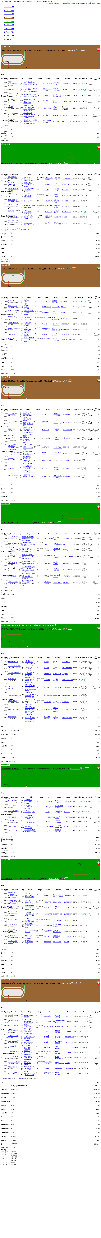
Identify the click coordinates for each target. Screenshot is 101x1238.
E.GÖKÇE (64, 301)
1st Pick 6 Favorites (82, 3)
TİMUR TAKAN (55, 556)
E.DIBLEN (66, 447)
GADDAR (27, 331)
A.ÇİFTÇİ (66, 563)
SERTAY (26, 308)
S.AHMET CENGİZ (56, 907)
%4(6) (83, 931)
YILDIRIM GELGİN (56, 429)
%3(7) (83, 108)
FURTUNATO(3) (13, 216)
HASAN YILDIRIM (65, 108)
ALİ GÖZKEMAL (56, 329)
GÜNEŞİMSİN (28, 217)
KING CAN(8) (12, 421)
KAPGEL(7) (11, 316)
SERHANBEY (28, 1028)
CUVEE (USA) (27, 113)
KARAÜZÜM (28, 183)
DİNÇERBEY (28, 218)
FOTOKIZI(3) (12, 817)
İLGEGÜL (28, 812)
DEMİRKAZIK (29, 897)
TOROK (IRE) (27, 99)
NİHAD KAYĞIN (58, 920)
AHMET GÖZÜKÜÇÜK (59, 1062)
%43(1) (83, 914)
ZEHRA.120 (27, 1026)
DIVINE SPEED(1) (13, 452)
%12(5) (83, 446)
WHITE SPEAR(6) (13, 709)
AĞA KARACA (30, 812)
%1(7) (83, 925)
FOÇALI (27, 932)
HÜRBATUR (27, 325)
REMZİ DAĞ (56, 307)
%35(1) (84, 537)
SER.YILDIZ (47, 582)
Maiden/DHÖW (6, 163)
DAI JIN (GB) (27, 457)
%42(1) (83, 301)
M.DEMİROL (66, 206)
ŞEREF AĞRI (57, 902)
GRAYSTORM (26, 542)
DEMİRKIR (27, 197)
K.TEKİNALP (65, 318)
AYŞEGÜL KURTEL (58, 811)
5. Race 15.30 (9, 21)
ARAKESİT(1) (12, 200)
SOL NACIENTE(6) (12, 562)
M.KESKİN (45, 334)
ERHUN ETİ (56, 695)
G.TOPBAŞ (66, 583)
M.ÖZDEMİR (47, 120)
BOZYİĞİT (28, 805)
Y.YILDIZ (65, 190)
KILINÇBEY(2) (12, 300)
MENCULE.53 (28, 1042)
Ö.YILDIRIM (48, 695)
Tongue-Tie (17, 185)
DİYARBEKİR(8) (13, 1046)
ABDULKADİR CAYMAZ (60, 1021)
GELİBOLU (28, 800)
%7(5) (83, 318)
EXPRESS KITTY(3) (11, 106)
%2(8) (83, 217)
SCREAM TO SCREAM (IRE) (29, 720)
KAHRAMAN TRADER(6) (12, 445)
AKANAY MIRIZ (56, 83)
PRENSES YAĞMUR (29, 121)
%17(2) (84, 1032)
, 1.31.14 (57, 381)
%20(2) (83, 688)
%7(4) (83, 312)
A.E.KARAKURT (67, 121)
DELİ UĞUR (27, 215)
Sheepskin (13, 440)
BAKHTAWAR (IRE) (28, 544)
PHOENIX (28, 667)
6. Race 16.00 (9, 25)
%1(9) (83, 936)
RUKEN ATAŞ (57, 115)
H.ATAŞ (64, 115)
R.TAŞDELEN (66, 195)
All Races (7, 39)
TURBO (26, 311)
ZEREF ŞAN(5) (12, 306)
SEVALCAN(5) (12, 800)
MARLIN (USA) (30, 663)
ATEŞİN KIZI (29, 662)
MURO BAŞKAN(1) (14, 328)
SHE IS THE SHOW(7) (11, 429)
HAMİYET (28, 822)
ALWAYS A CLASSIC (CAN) (28, 471)
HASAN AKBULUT (56, 667)
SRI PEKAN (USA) (29, 696)
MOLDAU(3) (12, 468)
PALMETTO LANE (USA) (27, 459)
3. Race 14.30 (9, 14)
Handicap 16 (5, 523)
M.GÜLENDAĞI (68, 422)
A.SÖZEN (47, 680)
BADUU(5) (11, 567)
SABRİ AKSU (57, 674)
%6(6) (83, 195)
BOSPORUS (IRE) (30, 675)
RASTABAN (26, 538)
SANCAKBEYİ (28, 1023)
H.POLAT (47, 936)
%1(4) (83, 206)
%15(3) (84, 562)
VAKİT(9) (11, 193)
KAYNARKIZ (28, 1021)
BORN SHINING (30, 695)
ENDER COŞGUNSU (56, 339)
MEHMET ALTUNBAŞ (57, 414)
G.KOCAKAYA (47, 84)
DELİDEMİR (29, 895)
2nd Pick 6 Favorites (94, 3)
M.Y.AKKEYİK (67, 668)
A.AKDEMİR (49, 178)
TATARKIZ (27, 190)
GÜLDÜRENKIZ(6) (14, 1015)
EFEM (26, 186)
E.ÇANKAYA (47, 108)
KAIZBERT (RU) (29, 317)
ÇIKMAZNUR (28, 301)
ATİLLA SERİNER (55, 301)
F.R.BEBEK (47, 942)
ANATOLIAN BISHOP (29, 710)
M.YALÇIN (66, 549)
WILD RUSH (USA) (29, 681)
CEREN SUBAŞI (56, 438)
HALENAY (28, 902)
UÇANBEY (27, 1035)
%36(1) (83, 90)
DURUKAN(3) (12, 924)
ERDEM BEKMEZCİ (57, 189)
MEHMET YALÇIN (58, 830)
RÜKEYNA (27, 329)
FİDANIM (28, 831)
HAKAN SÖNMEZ (58, 821)
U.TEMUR (47, 563)
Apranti (46, 90)
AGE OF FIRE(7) (13, 662)
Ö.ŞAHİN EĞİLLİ (56, 538)
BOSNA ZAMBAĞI (29, 311)
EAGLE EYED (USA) (28, 102)
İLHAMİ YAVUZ (54, 334)
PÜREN (31, 200)
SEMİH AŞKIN (55, 563)
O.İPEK (67, 1026)
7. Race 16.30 (9, 28)
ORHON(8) (11, 334)
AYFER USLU (57, 583)
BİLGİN (32, 319)
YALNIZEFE (27, 210)
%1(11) (84, 1073)
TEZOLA (26, 307)
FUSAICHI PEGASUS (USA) (29, 109)
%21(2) (83, 190)
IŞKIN (33, 930)
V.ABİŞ (47, 190)
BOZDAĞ (27, 803)
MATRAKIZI (28, 1057)
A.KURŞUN (46, 301)
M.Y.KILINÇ (66, 184)
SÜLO (27, 943)
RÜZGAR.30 (28, 1043)
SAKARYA (27, 202)
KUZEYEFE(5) (12, 919)
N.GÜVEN (65, 709)
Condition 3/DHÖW (8, 269)
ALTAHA (26, 191)
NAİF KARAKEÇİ (59, 1057)
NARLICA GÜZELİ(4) (11, 436)
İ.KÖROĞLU (65, 324)
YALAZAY (27, 179)
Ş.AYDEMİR (68, 902)
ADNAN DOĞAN (56, 211)
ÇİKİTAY (30, 476)
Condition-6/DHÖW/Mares (10, 769)
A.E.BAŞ (63, 307)
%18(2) (83, 437)
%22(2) (83, 324)
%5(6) (83, 329)
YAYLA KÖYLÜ (29, 1037)
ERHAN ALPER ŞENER (55, 709)
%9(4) (83, 568)
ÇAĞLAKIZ (27, 195)
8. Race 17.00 (9, 32)
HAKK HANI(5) (13, 93)
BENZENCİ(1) (12, 830)
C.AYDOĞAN (69, 1032)
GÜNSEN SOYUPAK (58, 826)
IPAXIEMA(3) (12, 576)
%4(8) (84, 1057)
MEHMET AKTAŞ (58, 1016)
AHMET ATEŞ (57, 460)
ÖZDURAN (27, 322)
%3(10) (84, 1063)
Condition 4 (5, 50)
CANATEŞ (28, 801)
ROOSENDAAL (27, 568)
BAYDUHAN (27, 455)
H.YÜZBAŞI (66, 662)
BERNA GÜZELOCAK (57, 544)
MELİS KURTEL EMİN (56, 201)
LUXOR (26, 478)
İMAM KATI (57, 217)
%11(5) (83, 469)
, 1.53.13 (46, 523)
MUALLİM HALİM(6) (11, 893)
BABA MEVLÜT (29, 338)
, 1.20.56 (61, 269)
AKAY (32, 1015)
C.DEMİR (65, 201)
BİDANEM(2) (12, 805)
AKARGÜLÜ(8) (13, 204)
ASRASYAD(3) (12, 1067)
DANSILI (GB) (32, 96)
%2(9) (83, 708)
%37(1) (83, 806)
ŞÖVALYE (28, 808)
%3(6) (83, 121)
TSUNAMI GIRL (30, 718)
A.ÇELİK (47, 687)
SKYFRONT (26, 453)
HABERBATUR (28, 180)
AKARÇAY (27, 177)
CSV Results (71, 3)
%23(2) (84, 575)
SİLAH (26, 200)
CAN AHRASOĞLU (57, 422)
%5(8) (83, 459)
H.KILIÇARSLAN (47, 460)
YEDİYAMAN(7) (13, 220)
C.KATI (64, 217)
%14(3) (83, 101)
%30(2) (83, 84)
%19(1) (83, 415)
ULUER (26, 300)
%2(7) (83, 339)
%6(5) (83, 942)
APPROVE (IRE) (28, 412)
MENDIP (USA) (28, 94)
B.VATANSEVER (68, 556)
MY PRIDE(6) (12, 99)
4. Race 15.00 (9, 17)
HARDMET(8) (12, 701)
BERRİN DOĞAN (58, 1073)
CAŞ (33, 822)
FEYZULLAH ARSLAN (57, 476)
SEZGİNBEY (29, 938)
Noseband (13, 314)
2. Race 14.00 (9, 10)
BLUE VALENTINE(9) (12, 474)
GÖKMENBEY (28, 305)
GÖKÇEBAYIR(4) (13, 811)
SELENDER (28, 674)
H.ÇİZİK (45, 115)
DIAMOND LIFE (27, 549)
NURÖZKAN (28, 1068)
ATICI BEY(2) (12, 717)
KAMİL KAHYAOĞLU (57, 679)
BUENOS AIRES (28, 452)
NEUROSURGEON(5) (14, 695)
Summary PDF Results (60, 3)
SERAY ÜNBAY (55, 101)
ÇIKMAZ (26, 303)
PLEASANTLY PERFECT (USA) (28, 466)
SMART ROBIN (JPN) (30, 120)
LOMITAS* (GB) (27, 546)
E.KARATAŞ (66, 84)
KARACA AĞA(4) (13, 189)
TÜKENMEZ (28, 826)
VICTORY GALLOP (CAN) (28, 431)
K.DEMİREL (48, 216)
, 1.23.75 (53, 163)
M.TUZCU (47, 919)
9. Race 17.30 (9, 36)
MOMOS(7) (11, 820)
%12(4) (83, 468)
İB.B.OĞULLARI (67, 680)
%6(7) (83, 421)
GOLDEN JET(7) (13, 536)
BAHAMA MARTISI (26, 438)
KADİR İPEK (59, 1026)
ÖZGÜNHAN (29, 810)
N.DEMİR (46, 100)
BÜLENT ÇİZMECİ (56, 569)
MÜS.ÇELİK (48, 212)
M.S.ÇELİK (46, 95)
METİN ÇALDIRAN (55, 324)
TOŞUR (34, 831)
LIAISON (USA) (28, 105)
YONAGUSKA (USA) (30, 88)
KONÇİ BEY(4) (12, 338)
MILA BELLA (29, 687)
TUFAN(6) (11, 211)
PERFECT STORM (28, 537)
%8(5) (83, 201)
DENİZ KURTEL (55, 661)
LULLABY (26, 446)
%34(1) (83, 212)
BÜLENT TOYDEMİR (57, 223)
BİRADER (27, 1038)
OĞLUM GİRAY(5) (14, 1062)
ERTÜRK (27, 912)
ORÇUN (26, 333)
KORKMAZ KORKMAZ (56, 936)
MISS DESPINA (27, 468)
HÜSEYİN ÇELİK (56, 108)
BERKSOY (27, 1051)
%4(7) (83, 184)
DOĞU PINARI (28, 184)
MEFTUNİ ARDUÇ (56, 576)
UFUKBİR (27, 1045)
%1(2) (84, 1052)
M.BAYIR (48, 821)
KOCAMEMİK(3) (13, 323)
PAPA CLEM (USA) (28, 555)
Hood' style (16, 178)
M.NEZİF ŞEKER (56, 195)
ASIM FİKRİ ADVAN (57, 453)
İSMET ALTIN (54, 312)
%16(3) (83, 223)
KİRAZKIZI (28, 806)
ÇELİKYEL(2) (12, 177)
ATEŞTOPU (28, 919)
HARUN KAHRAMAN (57, 447)
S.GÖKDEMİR (67, 430)
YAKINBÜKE (29, 817)
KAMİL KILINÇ (56, 184)
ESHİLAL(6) (12, 826)
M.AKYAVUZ (46, 312)
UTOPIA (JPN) (29, 672)
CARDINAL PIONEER (28, 693)
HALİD (26, 314)
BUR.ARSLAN (66, 101)
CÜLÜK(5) (11, 414)
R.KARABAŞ (66, 687)
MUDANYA (27, 1032)
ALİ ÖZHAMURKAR (58, 895)
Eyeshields (12, 224)
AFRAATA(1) (12, 935)
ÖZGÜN (26, 336)
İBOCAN (30, 207)
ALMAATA (28, 935)
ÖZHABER (27, 1040)
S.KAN (66, 821)
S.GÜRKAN (66, 468)
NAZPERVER (29, 942)
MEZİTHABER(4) (13, 1041)
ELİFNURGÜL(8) (13, 906)
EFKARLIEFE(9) (13, 1025)
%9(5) (83, 545)
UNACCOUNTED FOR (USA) (27, 577)
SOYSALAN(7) (13, 911)
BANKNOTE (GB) (30, 677)
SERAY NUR (28, 1052)
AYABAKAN (29, 903)
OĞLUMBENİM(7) (13, 1056)
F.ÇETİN (45, 452)
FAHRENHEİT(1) (13, 1036)
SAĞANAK (27, 1054)
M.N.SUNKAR (47, 89)
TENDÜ (26, 319)
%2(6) (83, 821)
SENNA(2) (11, 458)
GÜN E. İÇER (57, 687)
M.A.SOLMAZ (46, 307)
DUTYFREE (28, 665)
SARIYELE (27, 334)
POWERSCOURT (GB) (30, 91)
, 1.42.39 (66, 983)
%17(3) (83, 454)
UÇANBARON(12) (13, 1051)
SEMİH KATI (57, 942)
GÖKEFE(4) (11, 929)
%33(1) (84, 539)
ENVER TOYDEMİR (57, 931)
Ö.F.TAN (64, 90)
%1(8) (83, 334)
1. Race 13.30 (9, 7)
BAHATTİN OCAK (58, 817)
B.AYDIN (66, 460)
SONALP (26, 1015)
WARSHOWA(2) (13, 582)
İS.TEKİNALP (69, 1042)
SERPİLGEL (27, 1063)
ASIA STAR (26, 414)
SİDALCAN (27, 324)
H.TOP (65, 544)
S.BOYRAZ (48, 195)
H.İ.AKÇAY (66, 438)
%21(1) (83, 679)
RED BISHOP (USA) (29, 711)
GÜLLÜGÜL (28, 212)
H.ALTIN (64, 312)
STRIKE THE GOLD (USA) (29, 669)
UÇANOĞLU (29, 821)
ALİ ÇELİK (56, 121)
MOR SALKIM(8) (13, 543)
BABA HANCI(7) (13, 113)
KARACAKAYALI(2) (14, 1030)
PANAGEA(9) (12, 679)
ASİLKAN (25, 556)
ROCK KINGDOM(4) (12, 82)
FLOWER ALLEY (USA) (28, 116)
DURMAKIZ (28, 925)
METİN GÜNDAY (56, 468)
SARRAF (27, 930)
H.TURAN (68, 1021)
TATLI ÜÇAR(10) (13, 1020)
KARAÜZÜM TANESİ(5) (12, 183)
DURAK (27, 920)
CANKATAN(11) (13, 1072)
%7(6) (83, 423)
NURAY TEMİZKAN (56, 89)
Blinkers (11, 85)
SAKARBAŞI (28, 193)
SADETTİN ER (57, 914)
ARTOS (26, 1071)
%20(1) (83, 414)
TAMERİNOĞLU (29, 188)
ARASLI (26, 1064)
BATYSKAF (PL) (30, 818)
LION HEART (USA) (29, 123)
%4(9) (83, 429)
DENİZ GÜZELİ (29, 906)
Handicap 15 (5, 381)
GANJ (24, 563)
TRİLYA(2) (11, 90)
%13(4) (83, 448)
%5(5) (83, 115)
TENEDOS (30, 575)
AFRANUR (28, 936)
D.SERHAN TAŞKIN (58, 1042)
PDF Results (49, 3)
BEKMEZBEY (26, 551)
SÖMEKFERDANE (29, 1073)
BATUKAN (28, 815)
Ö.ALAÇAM (66, 576)
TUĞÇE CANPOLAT (56, 717)
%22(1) (83, 680)
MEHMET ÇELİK (57, 178)
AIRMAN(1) (11, 119)
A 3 (2, 629)
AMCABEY (30, 225)
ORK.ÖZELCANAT (67, 339)
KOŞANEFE (27, 213)
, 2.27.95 (74, 769)
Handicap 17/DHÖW (8, 983)
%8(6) (83, 583)
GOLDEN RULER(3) (14, 666)
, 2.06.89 (70, 50)
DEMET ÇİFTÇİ (57, 1031)
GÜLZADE (27, 339)
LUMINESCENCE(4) (14, 673)
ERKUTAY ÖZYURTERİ (57, 95)
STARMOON (27, 90)
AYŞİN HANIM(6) (13, 310)
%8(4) (83, 95)
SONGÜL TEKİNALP (55, 318)
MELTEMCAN (29, 914)
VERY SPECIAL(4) (11, 554)
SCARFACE (26, 548)
